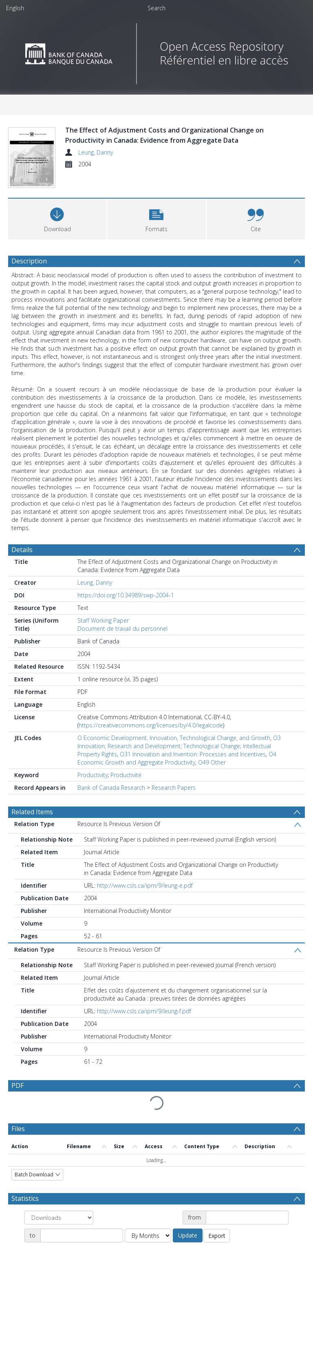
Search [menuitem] (156, 8)
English (15, 8)
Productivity (92, 796)
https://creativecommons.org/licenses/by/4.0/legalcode (151, 747)
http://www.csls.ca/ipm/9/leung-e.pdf (145, 907)
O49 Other (212, 784)
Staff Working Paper (103, 642)
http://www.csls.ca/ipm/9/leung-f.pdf (144, 1032)
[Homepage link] (157, 51)
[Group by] (58, 1239)
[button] (156, 239)
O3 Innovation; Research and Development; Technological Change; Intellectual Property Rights (179, 768)
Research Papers (174, 809)
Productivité (125, 796)
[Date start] (247, 1239)
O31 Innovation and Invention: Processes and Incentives (193, 776)
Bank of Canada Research (111, 809)
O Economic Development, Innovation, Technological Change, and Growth (173, 759)
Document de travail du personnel (122, 650)
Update (187, 1257)
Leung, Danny (95, 152)
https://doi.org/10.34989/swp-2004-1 (125, 617)
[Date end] (81, 1257)
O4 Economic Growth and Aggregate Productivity (176, 780)
